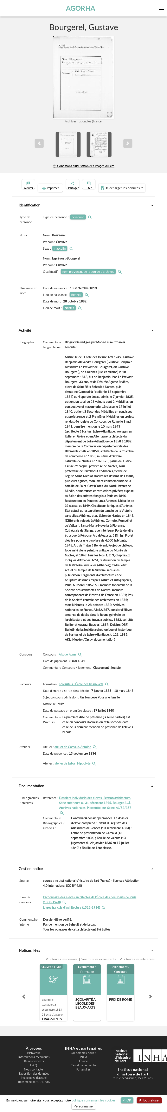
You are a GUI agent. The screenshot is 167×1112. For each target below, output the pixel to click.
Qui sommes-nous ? (83, 1059)
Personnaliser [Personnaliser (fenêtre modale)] (84, 1106)
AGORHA (81, 8)
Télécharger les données (110, 194)
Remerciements (34, 1068)
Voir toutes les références (137, 965)
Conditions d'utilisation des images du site (83, 166)
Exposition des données (34, 1080)
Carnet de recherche (83, 1072)
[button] (39, 143)
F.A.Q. (34, 1072)
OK (127, 1100)
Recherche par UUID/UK (34, 1088)
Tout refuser (149, 1100)
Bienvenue (33, 1059)
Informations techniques (34, 1063)
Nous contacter (34, 1076)
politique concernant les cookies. (94, 1100)
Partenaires (83, 1076)
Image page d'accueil (34, 1084)
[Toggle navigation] (162, 8)
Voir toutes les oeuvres (62, 965)
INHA (83, 1063)
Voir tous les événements (99, 965)
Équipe (83, 1068)
